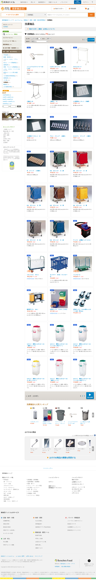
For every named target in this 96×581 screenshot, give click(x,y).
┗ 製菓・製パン (30, 483)
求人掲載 (5, 541)
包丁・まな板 (7, 493)
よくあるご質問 (76, 491)
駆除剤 (6, 84)
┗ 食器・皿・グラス (31, 489)
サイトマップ (38, 556)
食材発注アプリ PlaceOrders (43, 527)
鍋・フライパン (8, 481)
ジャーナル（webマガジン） (75, 520)
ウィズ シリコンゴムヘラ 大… (46, 449)
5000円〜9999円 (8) (8, 99)
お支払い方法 (6, 138)
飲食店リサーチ (72, 524)
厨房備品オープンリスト (55, 487)
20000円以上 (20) (7, 103)
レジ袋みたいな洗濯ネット (85, 422)
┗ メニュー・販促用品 (32, 491)
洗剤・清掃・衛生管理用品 (11, 51)
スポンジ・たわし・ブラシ (10, 60)
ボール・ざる (7, 491)
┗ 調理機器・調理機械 (32, 479)
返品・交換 (6, 140)
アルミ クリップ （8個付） (58, 136)
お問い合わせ (75, 493)
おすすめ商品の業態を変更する (61, 458)
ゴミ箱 (6, 80)
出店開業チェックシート (74, 527)
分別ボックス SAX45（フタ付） (59, 309)
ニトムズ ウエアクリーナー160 (73, 422)
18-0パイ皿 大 (81, 448)
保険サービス (39, 548)
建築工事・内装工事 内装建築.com (57, 574)
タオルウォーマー (8, 485)
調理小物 (6, 495)
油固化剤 (6, 64)
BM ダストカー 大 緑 (57, 170)
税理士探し (38, 545)
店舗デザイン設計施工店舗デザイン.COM (44, 572)
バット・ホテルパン (9, 487)
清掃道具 (7, 78)
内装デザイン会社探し (9, 530)
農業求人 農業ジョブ (86, 574)
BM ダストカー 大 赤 (80, 170)
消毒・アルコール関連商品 (11, 67)
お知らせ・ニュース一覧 (78, 487)
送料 (4, 137)
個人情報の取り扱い (77, 489)
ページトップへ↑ (48, 468)
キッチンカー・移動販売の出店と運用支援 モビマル (37, 574)
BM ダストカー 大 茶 (57, 205)
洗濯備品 (5, 26)
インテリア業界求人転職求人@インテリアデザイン (81, 572)
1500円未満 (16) (7, 95)
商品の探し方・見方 (8, 131)
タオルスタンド (77, 66)
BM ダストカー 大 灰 (34, 240)
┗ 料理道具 (5, 479)
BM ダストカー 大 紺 (57, 240)
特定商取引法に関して (78, 484)
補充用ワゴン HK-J (32, 309)
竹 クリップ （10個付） (34, 170)
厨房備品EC (38, 524)
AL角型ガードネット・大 (33, 136)
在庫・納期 (6, 135)
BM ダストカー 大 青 (34, 205)
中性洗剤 (6, 55)
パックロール (76, 274)
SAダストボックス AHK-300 (58, 66)
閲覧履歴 (72, 8)
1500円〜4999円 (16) (8, 97)
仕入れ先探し (39, 520)
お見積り (5, 142)
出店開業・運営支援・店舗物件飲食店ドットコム (23, 572)
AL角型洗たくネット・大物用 (81, 101)
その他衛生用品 (8, 86)
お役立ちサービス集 (40, 541)
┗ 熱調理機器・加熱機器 (32, 481)
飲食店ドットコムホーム (7, 556)
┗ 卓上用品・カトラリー (32, 487)
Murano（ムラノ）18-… (34, 449)
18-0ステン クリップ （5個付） (82, 136)
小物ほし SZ (53, 101)
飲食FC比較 (38, 535)
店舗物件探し (6, 520)
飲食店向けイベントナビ (74, 530)
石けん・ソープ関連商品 (10, 62)
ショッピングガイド (77, 477)
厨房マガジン (52, 486)
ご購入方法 (6, 133)
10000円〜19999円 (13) (8, 101)
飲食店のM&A (7, 527)
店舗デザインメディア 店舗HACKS (73, 574)
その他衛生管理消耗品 (10, 76)
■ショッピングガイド (9, 127)
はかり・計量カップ (9, 497)
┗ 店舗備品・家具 (31, 493)
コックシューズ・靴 (9, 41)
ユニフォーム (8, 37)
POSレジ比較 (39, 538)
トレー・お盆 (7, 483)
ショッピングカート (54, 477)
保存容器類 (7, 499)
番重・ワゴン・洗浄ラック (11, 501)
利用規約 (57, 566)
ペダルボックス (34, 421)
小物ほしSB (30, 101)
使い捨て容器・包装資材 (11, 48)
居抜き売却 (6, 524)
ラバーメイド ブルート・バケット (60, 422)
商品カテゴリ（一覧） (8, 477)
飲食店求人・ (62, 572)
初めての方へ (58, 8)
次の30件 (90, 39)
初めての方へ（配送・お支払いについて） (42, 29)
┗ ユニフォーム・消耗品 (32, 495)
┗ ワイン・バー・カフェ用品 (34, 485)
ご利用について (7, 129)
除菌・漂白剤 (8, 57)
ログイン (51, 481)
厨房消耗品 (7, 44)
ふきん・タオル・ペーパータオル (11, 69)
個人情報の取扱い (66, 566)
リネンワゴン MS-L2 (33, 274)
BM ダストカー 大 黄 (80, 205)
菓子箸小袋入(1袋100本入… (70, 449)
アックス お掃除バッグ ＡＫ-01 (81, 240)
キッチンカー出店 (8, 533)
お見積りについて (76, 482)
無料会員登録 (77, 2)
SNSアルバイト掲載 (8, 545)
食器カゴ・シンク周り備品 (10, 73)
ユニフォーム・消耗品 (11, 34)
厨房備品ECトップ (7, 473)
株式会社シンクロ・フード (68, 563)
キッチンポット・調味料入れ (11, 489)
